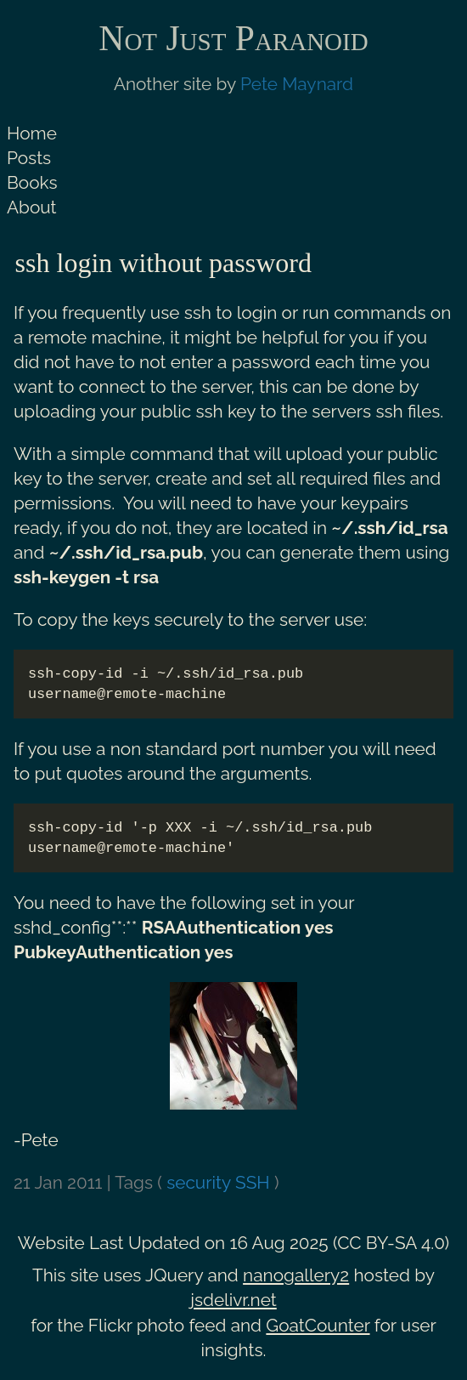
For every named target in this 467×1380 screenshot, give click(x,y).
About (32, 207)
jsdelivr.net (233, 1299)
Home (32, 133)
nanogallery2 (296, 1275)
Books (32, 182)
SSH (252, 1182)
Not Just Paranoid (233, 38)
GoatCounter (317, 1325)
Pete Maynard (296, 83)
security (198, 1182)
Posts (29, 157)
